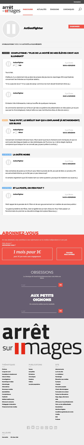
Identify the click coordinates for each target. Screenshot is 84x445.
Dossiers (31, 379)
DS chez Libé (14, 437)
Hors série (5, 437)
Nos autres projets (60, 386)
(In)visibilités (6, 392)
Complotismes (6, 394)
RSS (56, 417)
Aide (56, 399)
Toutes (31, 369)
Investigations (6, 379)
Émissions (54, 9)
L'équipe (57, 384)
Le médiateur (59, 374)
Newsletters (59, 407)
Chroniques (68, 9)
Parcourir (28, 9)
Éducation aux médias (61, 379)
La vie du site (59, 371)
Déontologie (6, 384)
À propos (58, 381)
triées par (21, 44)
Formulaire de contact (61, 392)
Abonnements (59, 369)
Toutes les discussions (61, 394)
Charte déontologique (61, 389)
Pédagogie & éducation (9, 404)
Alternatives (5, 386)
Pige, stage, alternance (62, 397)
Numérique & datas (7, 381)
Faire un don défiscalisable (63, 404)
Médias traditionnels (8, 399)
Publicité (4, 397)
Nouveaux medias (7, 389)
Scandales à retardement (9, 374)
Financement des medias (9, 407)
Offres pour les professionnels (64, 402)
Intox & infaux (6, 376)
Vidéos (31, 381)
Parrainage (58, 376)
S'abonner (74, 26)
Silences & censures (8, 402)
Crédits (57, 414)
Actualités (41, 9)
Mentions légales (60, 409)
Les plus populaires (34, 384)
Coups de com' (6, 371)
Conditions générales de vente (64, 412)
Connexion (77, 2)
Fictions (4, 369)
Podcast (57, 419)
